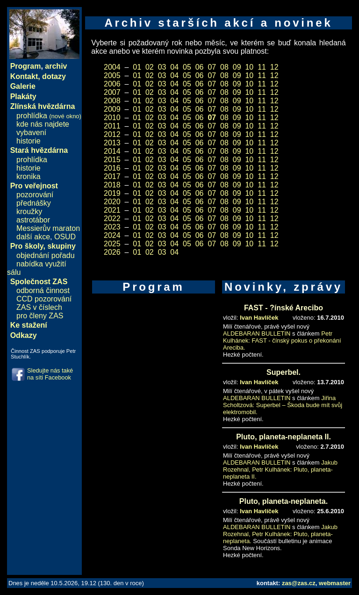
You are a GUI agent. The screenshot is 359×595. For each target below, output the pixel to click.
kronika (28, 176)
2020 (112, 202)
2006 (112, 84)
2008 (112, 101)
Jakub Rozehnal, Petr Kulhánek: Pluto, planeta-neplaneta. (280, 534)
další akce (33, 237)
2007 (112, 92)
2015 (112, 160)
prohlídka (48, 116)
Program (25, 66)
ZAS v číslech (39, 307)
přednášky (33, 203)
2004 (112, 67)
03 (162, 67)
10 (249, 67)
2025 (112, 244)
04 (174, 67)
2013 (112, 143)
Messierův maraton (48, 228)
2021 (112, 210)
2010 (112, 118)
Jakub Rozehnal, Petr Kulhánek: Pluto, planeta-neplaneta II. (280, 469)
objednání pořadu (45, 255)
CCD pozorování (44, 299)
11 (262, 67)
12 (274, 67)
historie (28, 141)
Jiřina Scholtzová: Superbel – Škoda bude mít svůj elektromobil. (282, 405)
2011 (112, 126)
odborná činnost (43, 290)
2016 (112, 168)
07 (212, 67)
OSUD (65, 237)
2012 (112, 134)
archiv (56, 66)
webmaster (335, 583)
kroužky (29, 211)
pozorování (34, 195)
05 (187, 67)
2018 (112, 185)
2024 (112, 235)
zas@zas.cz (299, 583)
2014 (112, 151)
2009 (112, 109)
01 (137, 67)
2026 (112, 252)
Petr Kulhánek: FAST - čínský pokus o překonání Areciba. (282, 340)
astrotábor (33, 220)
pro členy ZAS (39, 316)
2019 (112, 193)
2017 (112, 176)
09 (237, 67)
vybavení (31, 132)
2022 (112, 218)
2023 (112, 227)
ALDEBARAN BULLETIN (257, 333)
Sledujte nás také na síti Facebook (50, 374)
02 (149, 67)
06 (199, 67)
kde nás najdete (42, 124)
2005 (112, 75)
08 (224, 67)
